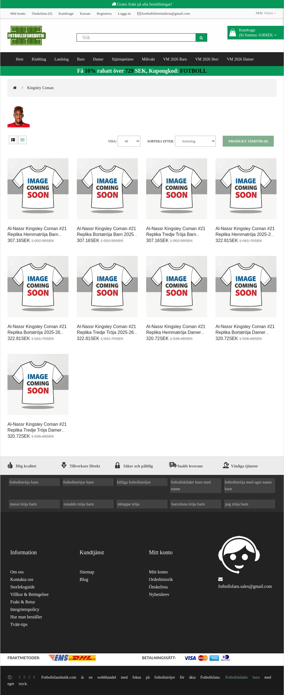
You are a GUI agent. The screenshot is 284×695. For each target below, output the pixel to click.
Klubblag (39, 59)
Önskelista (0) (42, 13)
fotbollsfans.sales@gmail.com (245, 586)
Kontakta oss (21, 579)
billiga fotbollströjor (134, 482)
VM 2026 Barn (175, 59)
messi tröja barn (23, 504)
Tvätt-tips (18, 624)
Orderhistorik (161, 579)
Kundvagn (66, 13)
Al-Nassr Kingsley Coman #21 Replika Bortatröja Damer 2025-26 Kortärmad (245, 332)
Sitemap (87, 572)
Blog (84, 579)
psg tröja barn (236, 504)
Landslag (61, 59)
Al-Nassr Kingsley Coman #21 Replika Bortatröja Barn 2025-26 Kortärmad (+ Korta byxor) (106, 234)
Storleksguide (22, 587)
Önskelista (158, 587)
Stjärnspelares (123, 59)
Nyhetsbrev (159, 594)
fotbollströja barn (23, 482)
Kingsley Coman (40, 88)
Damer (98, 59)
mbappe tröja (129, 504)
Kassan (85, 13)
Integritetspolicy (24, 609)
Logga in (124, 13)
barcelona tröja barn (188, 504)
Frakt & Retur (22, 602)
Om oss (17, 572)
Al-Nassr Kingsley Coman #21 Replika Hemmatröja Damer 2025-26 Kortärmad (175, 332)
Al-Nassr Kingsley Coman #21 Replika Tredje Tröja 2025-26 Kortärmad (106, 332)
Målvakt (148, 59)
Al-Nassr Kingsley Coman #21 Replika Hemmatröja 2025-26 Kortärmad (245, 234)
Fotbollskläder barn (242, 677)
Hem (19, 59)
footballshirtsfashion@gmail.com (163, 13)
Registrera (104, 13)
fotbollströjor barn (78, 482)
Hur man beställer (26, 617)
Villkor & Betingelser (29, 594)
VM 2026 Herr (207, 59)
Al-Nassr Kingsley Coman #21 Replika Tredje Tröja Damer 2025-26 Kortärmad (37, 430)
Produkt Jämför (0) (248, 141)
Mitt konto (18, 13)
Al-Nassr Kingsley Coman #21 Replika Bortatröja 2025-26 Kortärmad (37, 332)
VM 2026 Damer (240, 59)
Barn (81, 59)
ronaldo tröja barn (79, 504)
